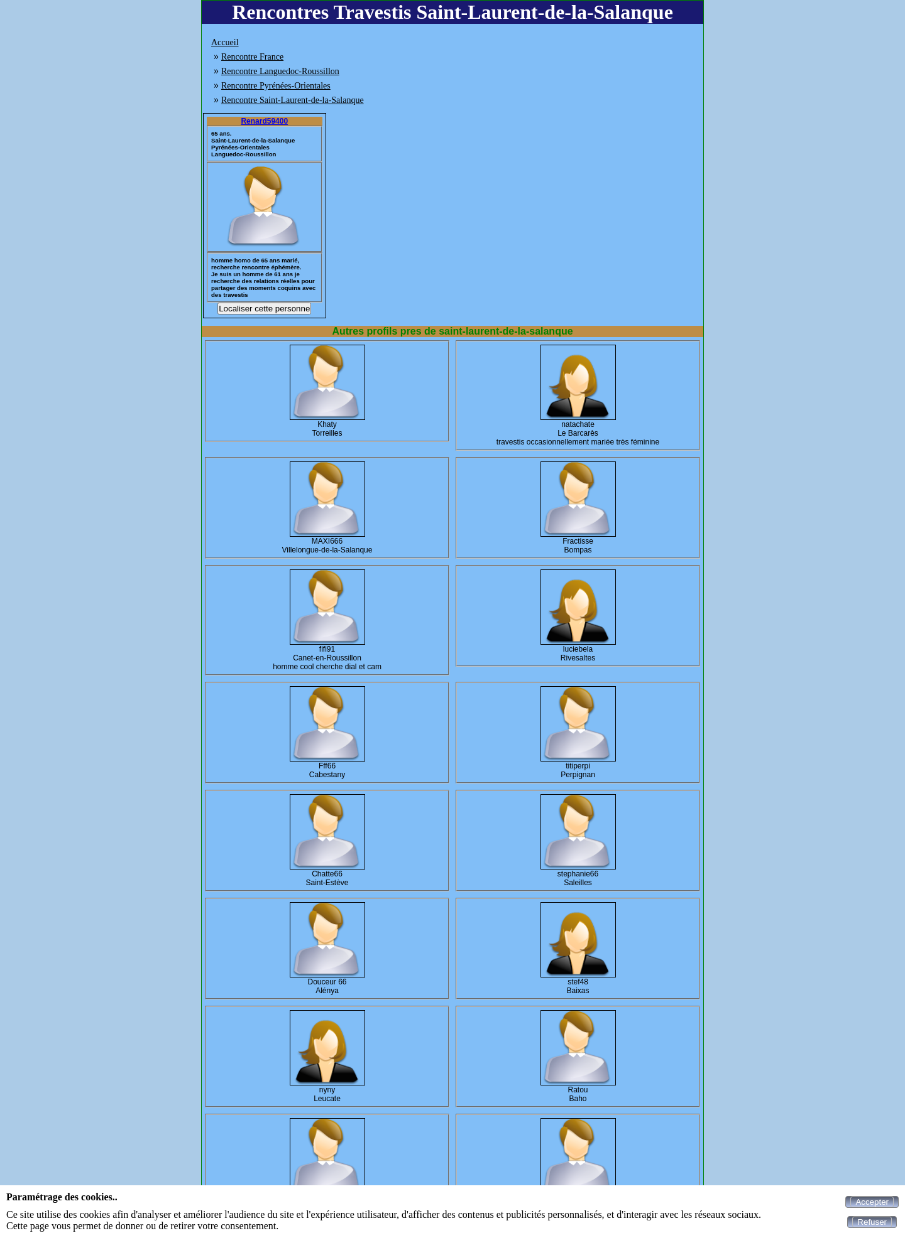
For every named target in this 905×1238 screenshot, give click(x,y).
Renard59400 (264, 121)
